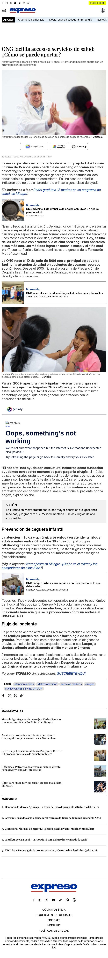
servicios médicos (71, 684)
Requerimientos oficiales (54, 914)
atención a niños (24, 684)
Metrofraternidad (47, 684)
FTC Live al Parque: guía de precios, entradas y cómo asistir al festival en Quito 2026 (51, 850)
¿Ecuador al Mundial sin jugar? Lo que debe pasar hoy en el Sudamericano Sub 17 (49, 828)
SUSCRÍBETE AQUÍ (71, 673)
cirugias (89, 684)
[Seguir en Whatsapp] (79, 146)
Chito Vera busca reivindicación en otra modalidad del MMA (31, 784)
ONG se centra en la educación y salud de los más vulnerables (64, 293)
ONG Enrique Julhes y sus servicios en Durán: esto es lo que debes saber (63, 584)
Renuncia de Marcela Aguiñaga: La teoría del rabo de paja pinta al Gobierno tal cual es (52, 807)
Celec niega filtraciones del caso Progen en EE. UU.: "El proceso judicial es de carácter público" (32, 752)
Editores (54, 920)
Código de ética (54, 909)
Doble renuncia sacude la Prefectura (70, 19)
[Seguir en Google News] (34, 146)
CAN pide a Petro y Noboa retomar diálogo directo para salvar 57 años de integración (31, 768)
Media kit (54, 925)
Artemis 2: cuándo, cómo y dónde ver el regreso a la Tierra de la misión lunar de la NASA (53, 817)
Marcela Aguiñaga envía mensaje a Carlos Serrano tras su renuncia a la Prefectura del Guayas (31, 721)
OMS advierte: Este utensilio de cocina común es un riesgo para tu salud (62, 210)
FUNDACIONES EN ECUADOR (23, 688)
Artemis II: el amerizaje (31, 19)
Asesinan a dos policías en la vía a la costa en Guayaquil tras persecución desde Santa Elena (29, 736)
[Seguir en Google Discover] (59, 146)
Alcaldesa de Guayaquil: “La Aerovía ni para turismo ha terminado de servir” (46, 839)
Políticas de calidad (54, 930)
